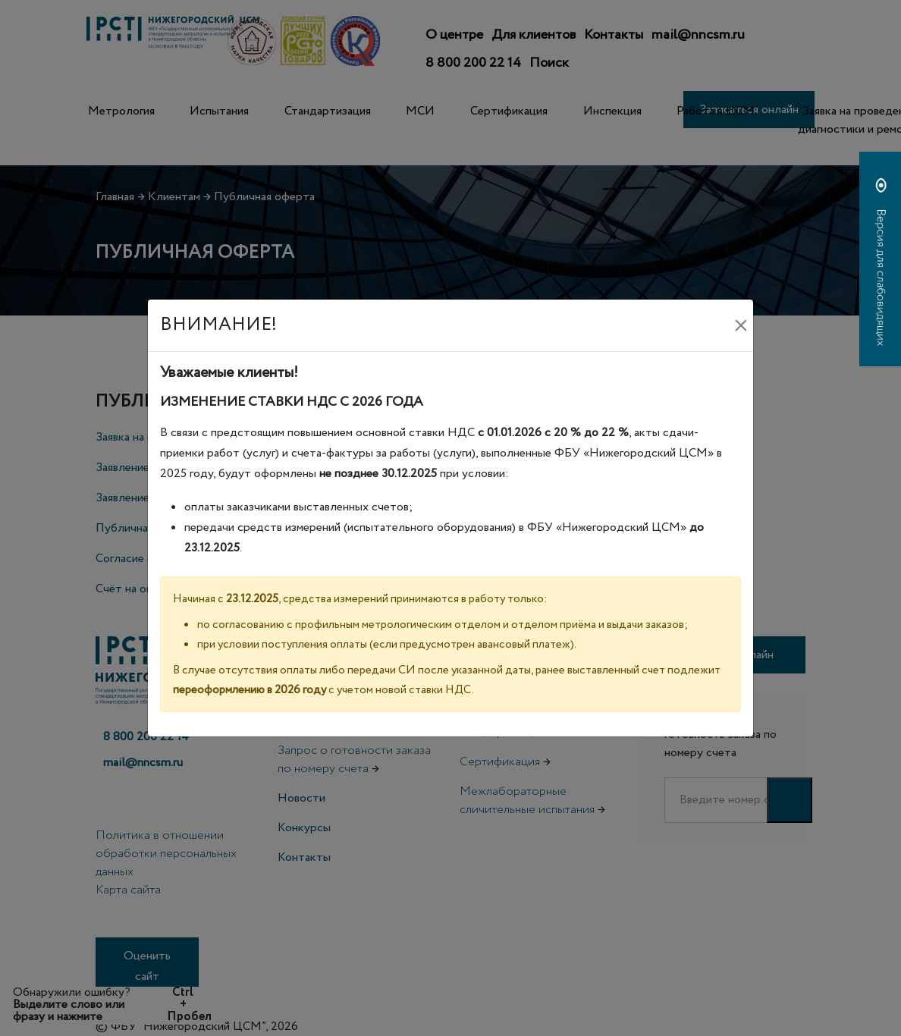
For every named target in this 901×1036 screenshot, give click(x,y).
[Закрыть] (741, 325)
